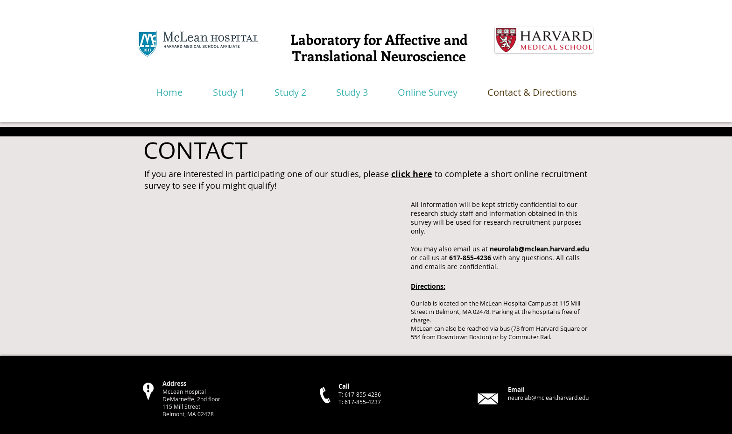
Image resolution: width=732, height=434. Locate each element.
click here (411, 174)
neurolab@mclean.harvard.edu (539, 248)
